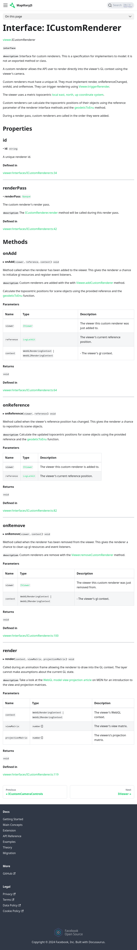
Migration (9, 853)
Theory (7, 847)
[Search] (120, 5)
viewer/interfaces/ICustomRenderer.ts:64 (30, 390)
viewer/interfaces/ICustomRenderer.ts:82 (30, 511)
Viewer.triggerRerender (94, 86)
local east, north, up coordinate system (77, 95)
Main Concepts (12, 825)
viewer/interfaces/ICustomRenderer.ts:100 (30, 636)
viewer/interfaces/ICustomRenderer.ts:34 (30, 173)
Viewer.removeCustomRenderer (92, 555)
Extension (9, 830)
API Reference (12, 836)
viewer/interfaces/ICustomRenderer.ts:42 (30, 229)
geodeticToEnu (84, 107)
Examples (9, 842)
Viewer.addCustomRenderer (94, 283)
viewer (7, 40)
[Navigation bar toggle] (5, 5)
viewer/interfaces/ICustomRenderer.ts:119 (30, 774)
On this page (13, 16)
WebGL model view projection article (67, 680)
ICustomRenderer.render (41, 213)
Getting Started (13, 819)
